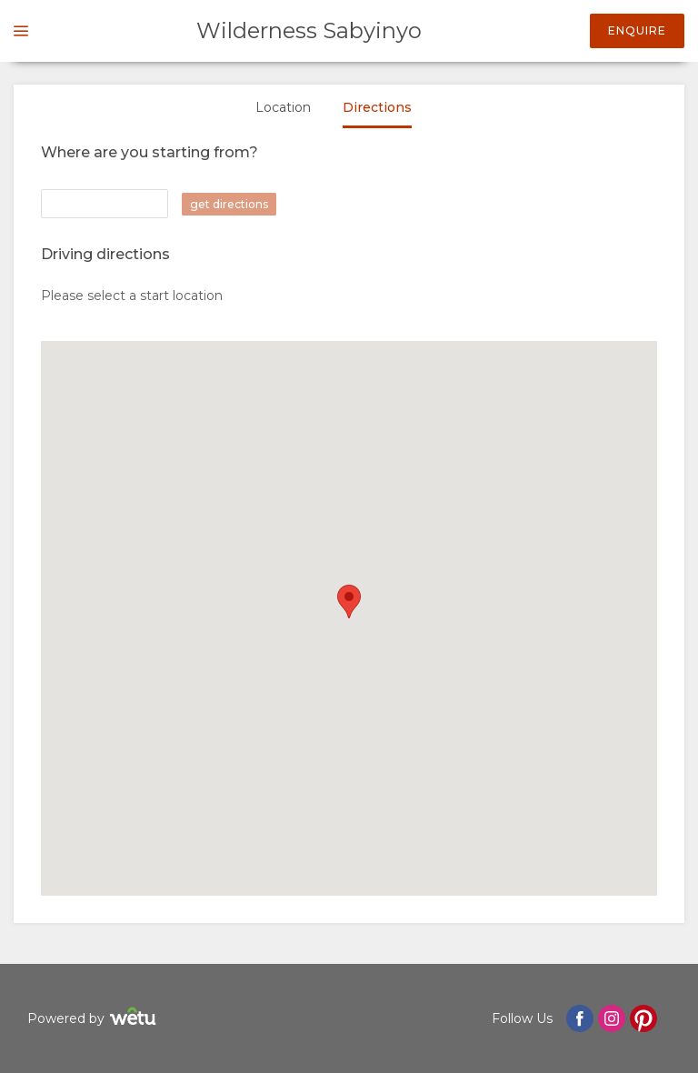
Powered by (94, 1019)
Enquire (637, 30)
